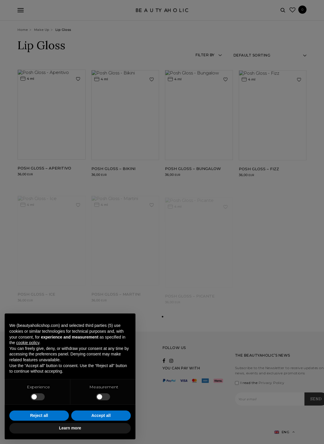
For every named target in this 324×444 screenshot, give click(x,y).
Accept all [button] (101, 415)
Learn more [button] (70, 428)
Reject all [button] (39, 415)
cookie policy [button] (27, 342)
